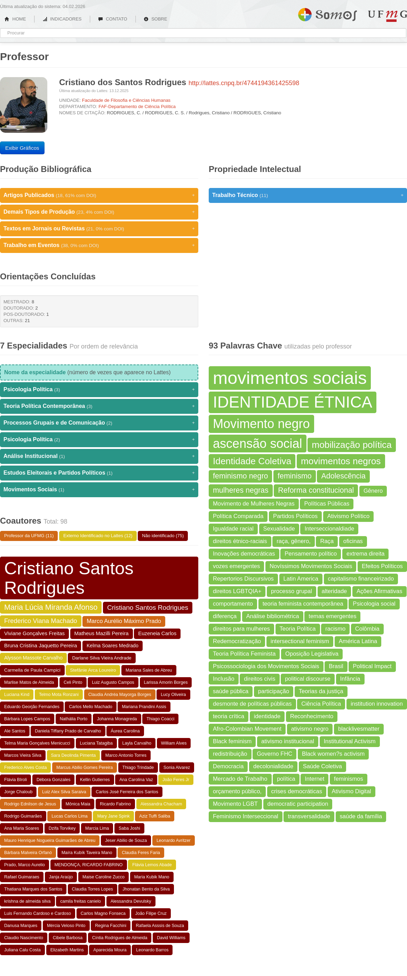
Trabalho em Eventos (99, 245)
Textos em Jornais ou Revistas (99, 228)
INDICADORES (62, 19)
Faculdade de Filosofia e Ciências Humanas (126, 100)
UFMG (387, 16)
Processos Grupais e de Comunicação (99, 423)
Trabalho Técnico (308, 195)
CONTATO (112, 19)
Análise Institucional (99, 456)
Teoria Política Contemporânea (99, 406)
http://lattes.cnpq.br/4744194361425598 (244, 83)
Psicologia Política (99, 389)
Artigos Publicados (99, 195)
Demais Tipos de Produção (99, 212)
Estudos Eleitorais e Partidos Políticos (99, 473)
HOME (15, 19)
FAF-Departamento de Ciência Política (137, 106)
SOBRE (155, 19)
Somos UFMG (327, 13)
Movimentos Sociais (99, 489)
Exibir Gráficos (22, 148)
